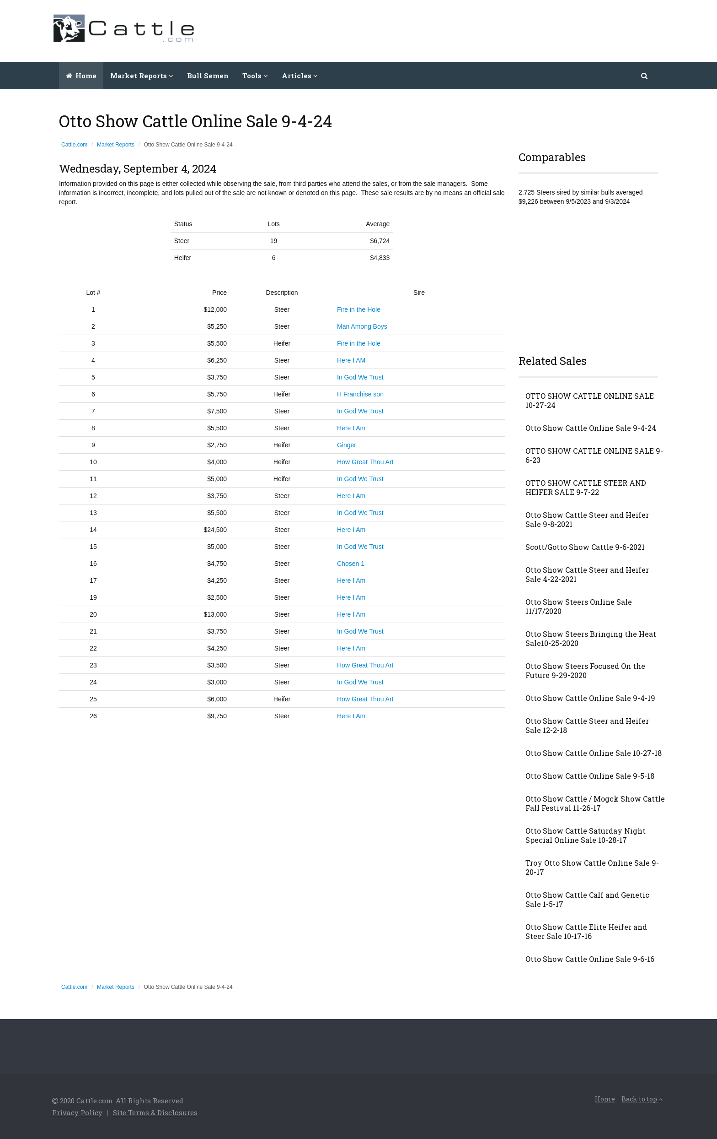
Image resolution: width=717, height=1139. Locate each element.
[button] (645, 75)
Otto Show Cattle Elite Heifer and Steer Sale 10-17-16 (586, 931)
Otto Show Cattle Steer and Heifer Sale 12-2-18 (587, 725)
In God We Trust (360, 377)
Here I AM (351, 360)
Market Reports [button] (141, 75)
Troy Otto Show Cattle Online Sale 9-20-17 (592, 867)
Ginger (346, 445)
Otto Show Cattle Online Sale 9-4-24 (590, 428)
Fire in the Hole (358, 309)
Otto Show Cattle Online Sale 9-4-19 (590, 698)
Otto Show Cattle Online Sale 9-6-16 (589, 959)
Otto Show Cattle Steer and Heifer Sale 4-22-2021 (587, 574)
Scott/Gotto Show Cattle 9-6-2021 (585, 547)
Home (81, 75)
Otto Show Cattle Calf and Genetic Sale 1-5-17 (587, 899)
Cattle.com (74, 144)
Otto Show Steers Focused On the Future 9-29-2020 (585, 671)
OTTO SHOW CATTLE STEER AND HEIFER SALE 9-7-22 (585, 487)
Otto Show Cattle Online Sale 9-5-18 (589, 776)
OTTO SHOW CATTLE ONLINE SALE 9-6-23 (594, 455)
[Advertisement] (498, 29)
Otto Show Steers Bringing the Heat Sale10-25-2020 (590, 638)
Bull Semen (208, 75)
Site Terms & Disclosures (155, 1112)
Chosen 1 (350, 563)
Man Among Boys (362, 326)
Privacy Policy (77, 1112)
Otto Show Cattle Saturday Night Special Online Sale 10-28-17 (585, 835)
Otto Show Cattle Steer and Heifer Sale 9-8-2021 (587, 519)
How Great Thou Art (365, 462)
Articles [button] (300, 75)
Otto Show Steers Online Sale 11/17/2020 (578, 606)
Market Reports (115, 144)
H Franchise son (360, 394)
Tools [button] (255, 75)
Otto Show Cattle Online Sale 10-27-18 (593, 753)
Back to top (642, 1099)
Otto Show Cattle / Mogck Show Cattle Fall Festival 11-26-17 (595, 803)
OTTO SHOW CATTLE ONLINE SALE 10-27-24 (589, 400)
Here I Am (351, 428)
